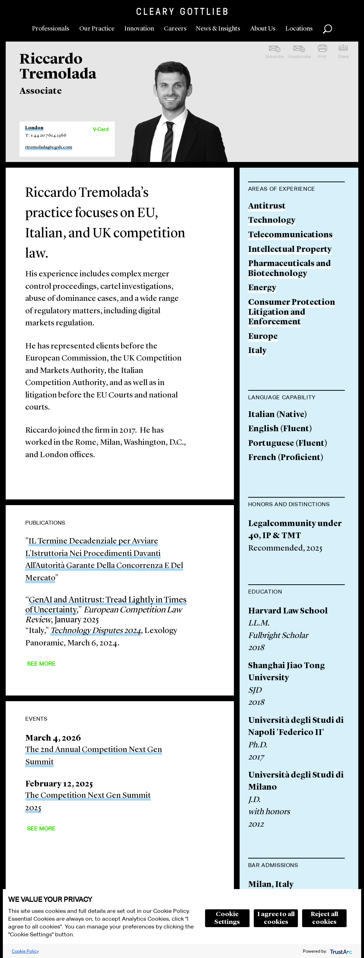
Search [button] (327, 29)
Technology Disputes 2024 (95, 631)
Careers (175, 29)
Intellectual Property (290, 250)
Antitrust (267, 206)
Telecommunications (290, 235)
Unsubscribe (299, 56)
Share (343, 56)
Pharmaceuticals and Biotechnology (289, 269)
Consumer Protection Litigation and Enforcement (291, 312)
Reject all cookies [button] (324, 918)
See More (41, 663)
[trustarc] (340, 951)
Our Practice (96, 29)
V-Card (100, 129)
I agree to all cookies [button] (276, 918)
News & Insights (218, 29)
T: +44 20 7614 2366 (45, 135)
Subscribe (275, 56)
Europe (263, 337)
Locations (299, 29)
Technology (271, 221)
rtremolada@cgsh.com (48, 147)
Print (322, 56)
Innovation (139, 29)
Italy (257, 351)
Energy (262, 288)
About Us (262, 29)
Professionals (50, 29)
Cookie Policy (25, 951)
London (34, 128)
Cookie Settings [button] (227, 918)
